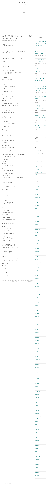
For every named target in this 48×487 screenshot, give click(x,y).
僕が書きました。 (38, 172)
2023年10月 (37, 264)
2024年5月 (37, 246)
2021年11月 (37, 327)
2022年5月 (37, 310)
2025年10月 (37, 200)
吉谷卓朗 (14, 40)
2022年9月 (37, 300)
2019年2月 (37, 399)
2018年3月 (37, 413)
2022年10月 (37, 297)
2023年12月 (37, 259)
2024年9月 (37, 235)
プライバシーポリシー (16, 483)
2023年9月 (37, 267)
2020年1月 (37, 386)
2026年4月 (37, 184)
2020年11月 (37, 359)
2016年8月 (37, 462)
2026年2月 (37, 189)
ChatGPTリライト (38, 153)
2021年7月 (37, 337)
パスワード (34, 9)
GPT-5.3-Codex (38, 161)
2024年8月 (37, 237)
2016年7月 (37, 464)
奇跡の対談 (44, 9)
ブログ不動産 (38, 169)
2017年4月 (37, 440)
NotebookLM (37, 166)
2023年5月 (37, 278)
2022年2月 (37, 319)
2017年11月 (37, 424)
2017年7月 (37, 432)
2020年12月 (37, 356)
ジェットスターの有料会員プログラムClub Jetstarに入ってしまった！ (40, 88)
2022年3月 (37, 316)
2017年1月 (37, 448)
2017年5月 (37, 437)
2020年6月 (37, 372)
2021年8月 (37, 335)
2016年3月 (37, 472)
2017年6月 (37, 435)
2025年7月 (37, 208)
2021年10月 (37, 329)
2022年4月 (37, 313)
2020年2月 (37, 383)
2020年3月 (37, 381)
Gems (7, 275)
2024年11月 (37, 229)
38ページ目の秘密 (5, 9)
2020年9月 (37, 364)
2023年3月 (37, 283)
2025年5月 (37, 213)
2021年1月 (37, 354)
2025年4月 (37, 216)
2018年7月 (37, 405)
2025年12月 (37, 194)
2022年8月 (37, 302)
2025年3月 (37, 219)
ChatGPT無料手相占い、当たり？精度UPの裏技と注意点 (40, 117)
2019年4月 (37, 397)
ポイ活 (24, 12)
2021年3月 (37, 348)
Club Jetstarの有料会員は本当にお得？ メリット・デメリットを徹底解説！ (40, 43)
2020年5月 (37, 375)
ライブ (25, 9)
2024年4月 (37, 248)
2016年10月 (37, 456)
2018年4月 (37, 410)
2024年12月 (37, 227)
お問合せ (29, 9)
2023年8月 (37, 270)
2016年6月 (37, 467)
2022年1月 (37, 321)
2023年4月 (37, 281)
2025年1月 (37, 224)
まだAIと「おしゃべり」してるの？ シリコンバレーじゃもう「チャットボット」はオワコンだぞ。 (9, 281)
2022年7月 (37, 305)
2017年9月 (37, 427)
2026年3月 (37, 186)
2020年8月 (37, 367)
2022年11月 (37, 294)
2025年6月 (37, 211)
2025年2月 (37, 221)
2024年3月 (37, 251)
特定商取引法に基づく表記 (6, 483)
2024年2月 (37, 254)
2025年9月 (37, 202)
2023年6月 (37, 275)
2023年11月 (37, 262)
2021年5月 (37, 343)
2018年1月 (37, 418)
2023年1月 (37, 289)
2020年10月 (37, 362)
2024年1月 (37, 256)
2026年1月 (37, 192)
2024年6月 (37, 243)
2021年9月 (37, 332)
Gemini (36, 155)
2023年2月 (37, 286)
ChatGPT (37, 150)
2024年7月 (37, 240)
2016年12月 (37, 451)
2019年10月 (37, 391)
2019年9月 (37, 394)
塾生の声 (38, 9)
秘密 (36, 174)
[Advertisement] (24, 25)
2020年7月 (37, 370)
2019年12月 (37, 389)
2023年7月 (37, 273)
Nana (36, 164)
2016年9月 (37, 459)
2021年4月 (37, 345)
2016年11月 (37, 453)
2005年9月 (37, 475)
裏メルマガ (21, 9)
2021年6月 (37, 340)
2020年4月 (37, 378)
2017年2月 (37, 445)
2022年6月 (37, 308)
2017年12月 (37, 421)
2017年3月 (37, 443)
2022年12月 (37, 291)
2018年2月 (37, 416)
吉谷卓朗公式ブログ (24, 2)
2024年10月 (37, 232)
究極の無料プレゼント (14, 9)
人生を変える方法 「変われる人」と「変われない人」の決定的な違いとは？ (40, 106)
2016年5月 (37, 470)
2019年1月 (37, 402)
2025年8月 (37, 205)
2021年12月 (37, 324)
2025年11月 (37, 197)
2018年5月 (37, 408)
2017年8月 (37, 429)
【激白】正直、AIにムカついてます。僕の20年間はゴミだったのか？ (25, 281)
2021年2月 (37, 351)
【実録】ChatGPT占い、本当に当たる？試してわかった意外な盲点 (40, 69)
